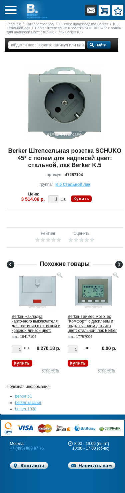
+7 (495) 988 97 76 (27, 448)
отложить (50, 370)
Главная (14, 24)
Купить (81, 198)
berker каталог (28, 402)
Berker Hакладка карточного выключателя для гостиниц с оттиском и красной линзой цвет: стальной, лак (36, 326)
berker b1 (23, 396)
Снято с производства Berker (83, 24)
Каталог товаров (40, 24)
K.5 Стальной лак (73, 184)
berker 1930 (25, 409)
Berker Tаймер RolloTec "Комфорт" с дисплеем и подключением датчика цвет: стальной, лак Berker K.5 (92, 326)
